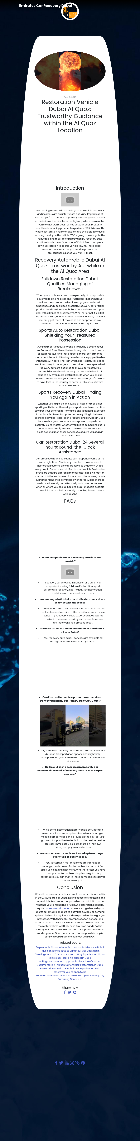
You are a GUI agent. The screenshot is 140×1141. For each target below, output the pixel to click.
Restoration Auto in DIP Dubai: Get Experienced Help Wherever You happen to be (70, 970)
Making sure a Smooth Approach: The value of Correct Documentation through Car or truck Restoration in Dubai (70, 963)
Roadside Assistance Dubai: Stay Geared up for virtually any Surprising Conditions (70, 977)
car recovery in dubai (57, 908)
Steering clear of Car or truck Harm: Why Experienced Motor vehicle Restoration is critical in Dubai (70, 956)
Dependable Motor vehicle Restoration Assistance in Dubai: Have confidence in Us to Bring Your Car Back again (70, 949)
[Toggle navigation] (117, 6)
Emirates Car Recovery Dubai (45, 5)
